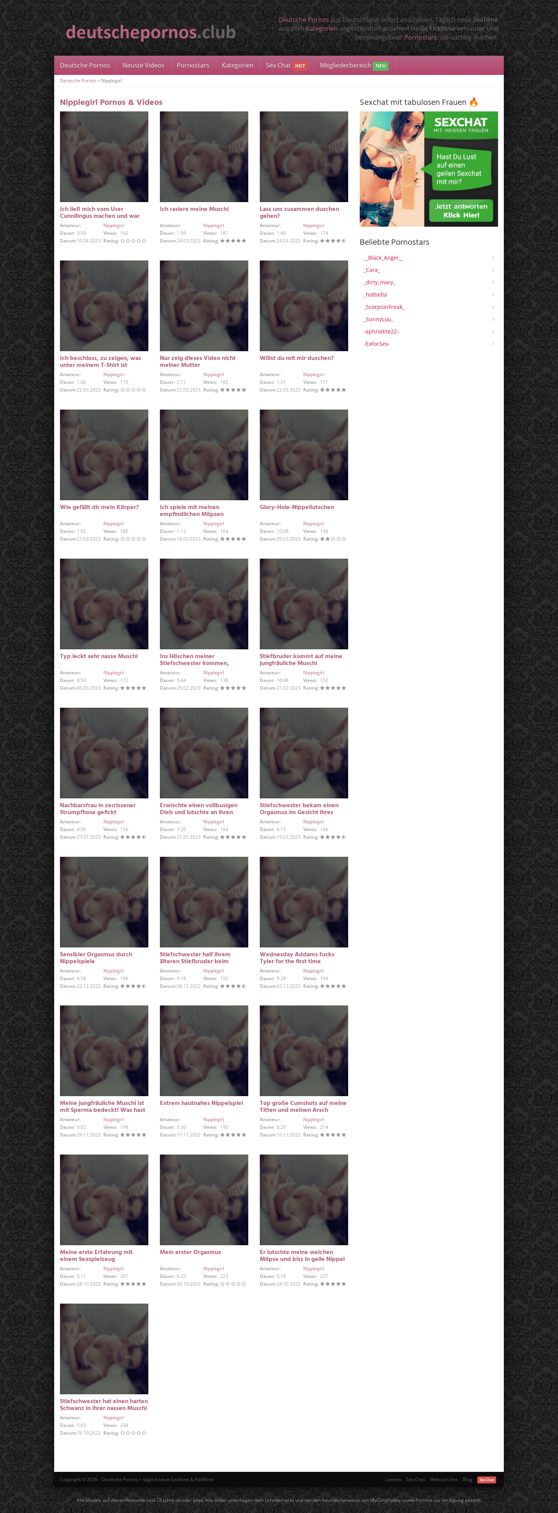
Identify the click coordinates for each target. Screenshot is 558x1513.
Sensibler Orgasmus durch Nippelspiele (96, 958)
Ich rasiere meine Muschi (194, 209)
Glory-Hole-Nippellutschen (297, 508)
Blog (467, 1479)
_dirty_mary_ (379, 282)
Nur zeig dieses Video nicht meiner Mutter (198, 361)
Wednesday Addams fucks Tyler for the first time (297, 958)
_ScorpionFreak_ (384, 306)
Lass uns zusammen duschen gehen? (299, 212)
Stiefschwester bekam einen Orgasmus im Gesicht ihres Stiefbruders (299, 813)
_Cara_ (372, 270)
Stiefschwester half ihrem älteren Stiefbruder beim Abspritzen (195, 962)
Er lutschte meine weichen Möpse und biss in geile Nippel (302, 1256)
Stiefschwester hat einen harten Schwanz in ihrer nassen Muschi (104, 1405)
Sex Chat (287, 66)
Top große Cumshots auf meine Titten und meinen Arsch (303, 1106)
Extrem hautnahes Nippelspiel (201, 1103)
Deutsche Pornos (304, 19)
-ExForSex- (377, 343)
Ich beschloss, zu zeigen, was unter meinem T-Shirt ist (100, 361)
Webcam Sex (444, 1479)
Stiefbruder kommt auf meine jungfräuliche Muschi (301, 660)
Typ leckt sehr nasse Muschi (99, 657)
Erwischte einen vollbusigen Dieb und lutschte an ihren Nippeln (198, 813)
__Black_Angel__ (383, 257)
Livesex (393, 1479)
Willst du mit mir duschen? (297, 358)
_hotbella (375, 294)
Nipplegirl (113, 225)
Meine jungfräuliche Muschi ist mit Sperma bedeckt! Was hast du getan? (102, 1110)
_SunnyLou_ (379, 319)
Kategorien (322, 28)
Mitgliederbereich (354, 66)
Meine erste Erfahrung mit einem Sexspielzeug (96, 1256)
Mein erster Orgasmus (190, 1253)
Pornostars (420, 37)
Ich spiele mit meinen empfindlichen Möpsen (192, 511)
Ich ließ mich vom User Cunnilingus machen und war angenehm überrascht (100, 216)
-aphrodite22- (381, 331)
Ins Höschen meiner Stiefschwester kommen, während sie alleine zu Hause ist (204, 663)
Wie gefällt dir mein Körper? (99, 508)
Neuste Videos (143, 65)
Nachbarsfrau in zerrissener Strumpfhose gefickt (98, 809)
